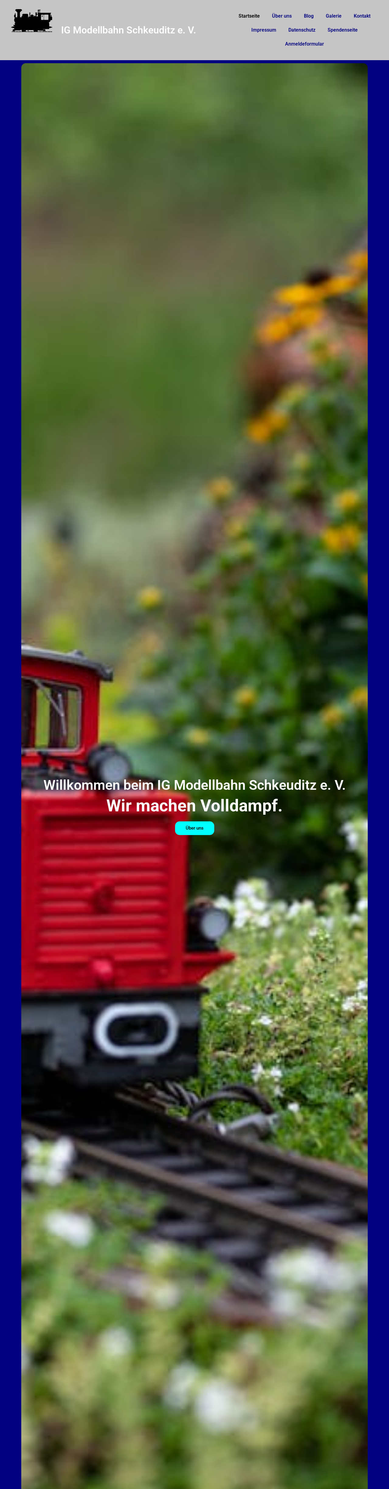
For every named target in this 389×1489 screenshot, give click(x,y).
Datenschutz (301, 30)
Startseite (249, 16)
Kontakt (362, 16)
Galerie (334, 16)
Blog (309, 16)
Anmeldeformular (304, 44)
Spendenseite (343, 30)
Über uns (282, 16)
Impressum (263, 30)
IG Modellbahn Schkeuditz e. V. (128, 30)
